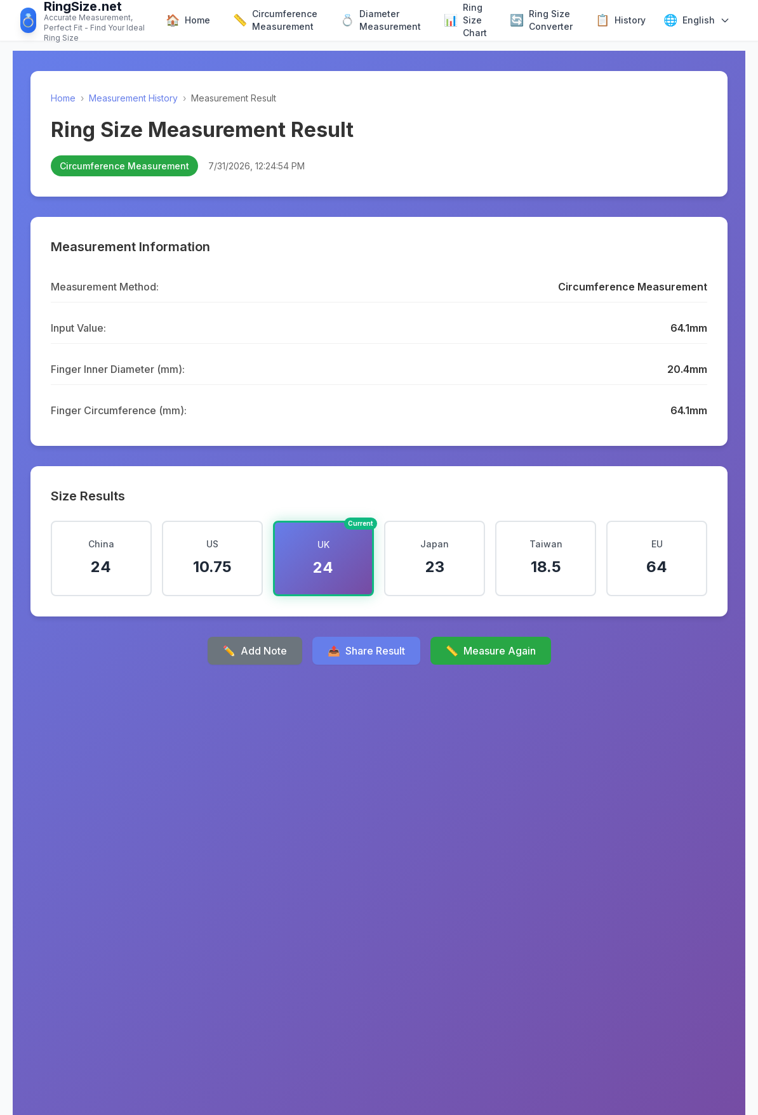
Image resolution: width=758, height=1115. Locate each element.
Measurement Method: (105, 286)
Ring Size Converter (541, 20)
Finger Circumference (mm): (119, 410)
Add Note (255, 650)
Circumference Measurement (275, 20)
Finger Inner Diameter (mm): (118, 369)
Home (188, 20)
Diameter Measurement (380, 20)
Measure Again (491, 650)
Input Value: (78, 328)
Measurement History (133, 98)
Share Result (366, 650)
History (620, 20)
